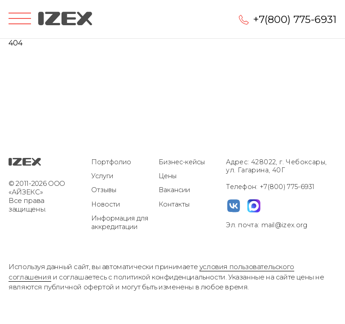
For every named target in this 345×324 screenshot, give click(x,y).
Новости (105, 204)
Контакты (174, 204)
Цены (168, 176)
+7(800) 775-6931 (294, 19)
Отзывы (103, 190)
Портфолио (111, 162)
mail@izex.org (283, 225)
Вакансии (174, 190)
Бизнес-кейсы (182, 162)
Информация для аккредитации (119, 222)
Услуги (102, 176)
